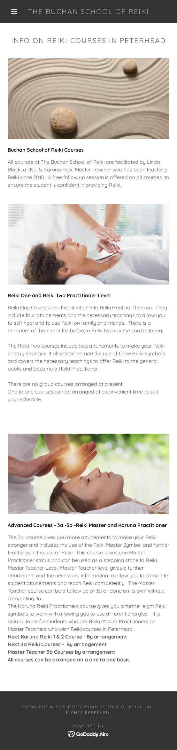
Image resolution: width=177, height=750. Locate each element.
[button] (16, 11)
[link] (88, 11)
